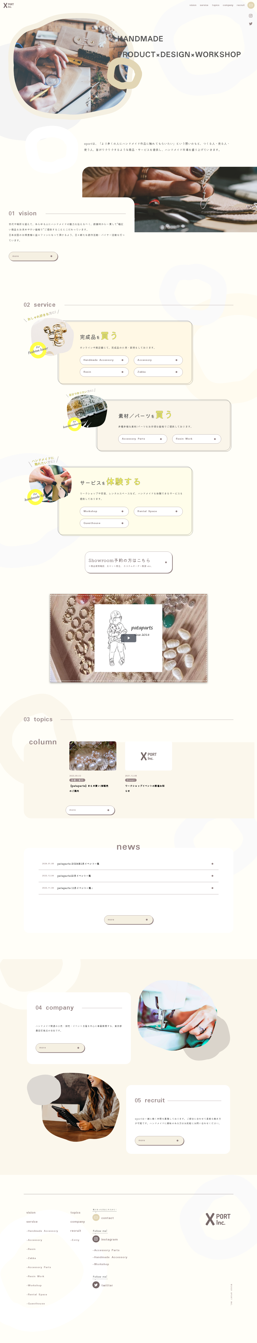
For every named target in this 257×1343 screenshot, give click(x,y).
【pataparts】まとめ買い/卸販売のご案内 (88, 845)
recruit (241, 5)
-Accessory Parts (106, 1250)
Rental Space (147, 577)
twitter (102, 1285)
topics (215, 5)
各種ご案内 (77, 837)
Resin (87, 433)
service (204, 5)
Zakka (141, 433)
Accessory (144, 421)
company (228, 5)
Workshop (90, 577)
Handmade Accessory (99, 421)
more (15, 265)
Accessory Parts (133, 488)
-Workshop (100, 1264)
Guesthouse (92, 589)
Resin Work (184, 488)
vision (193, 5)
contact (103, 1217)
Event (131, 837)
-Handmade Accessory (109, 1257)
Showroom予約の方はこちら (129, 562)
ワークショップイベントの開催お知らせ (145, 845)
